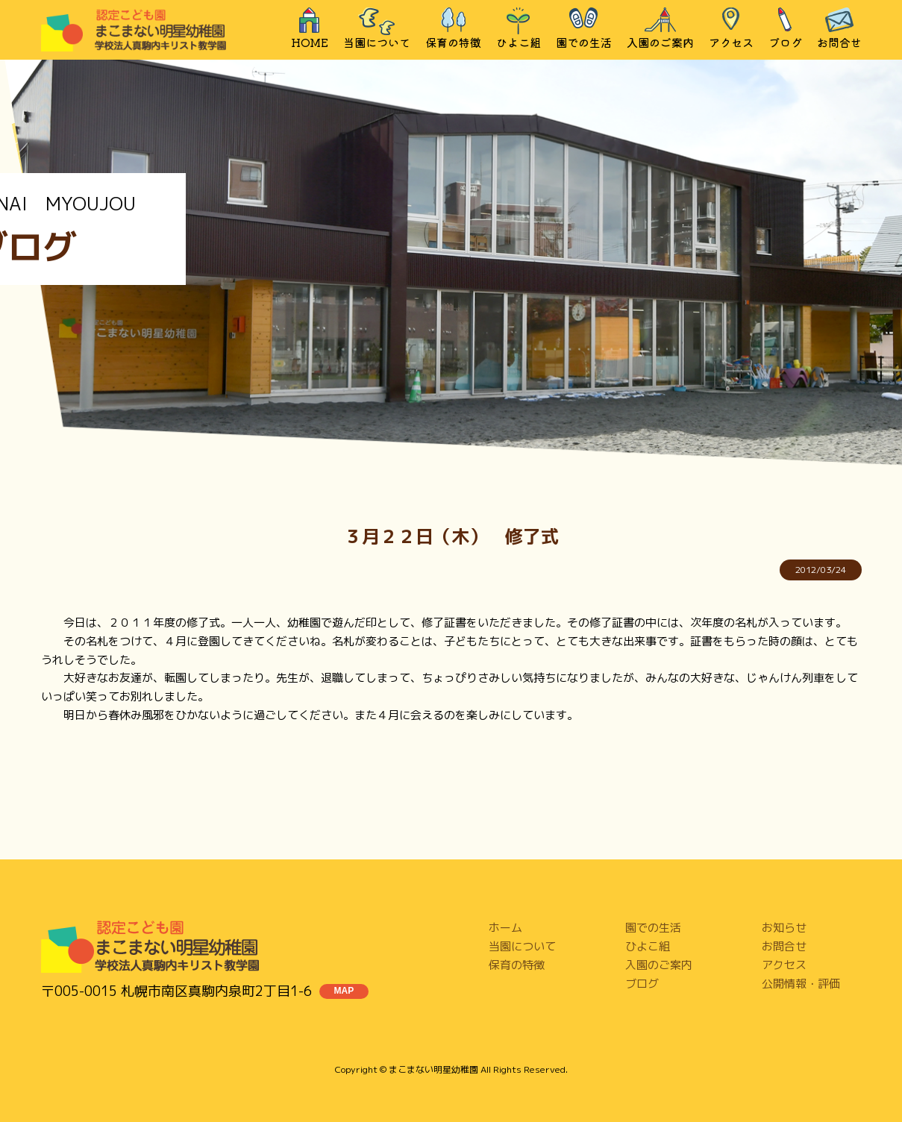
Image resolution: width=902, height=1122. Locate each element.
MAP (344, 990)
